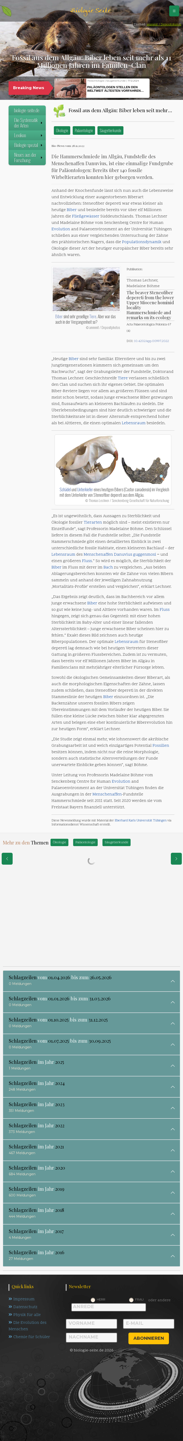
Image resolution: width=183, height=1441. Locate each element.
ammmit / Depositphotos (164, 24)
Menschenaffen (98, 555)
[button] (158, 88)
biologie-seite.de (26, 110)
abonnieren (148, 1338)
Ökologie (62, 130)
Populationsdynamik (142, 242)
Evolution (60, 229)
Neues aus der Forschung (28, 157)
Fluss (87, 561)
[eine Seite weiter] (176, 859)
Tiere (92, 316)
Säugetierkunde (110, 130)
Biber (72, 210)
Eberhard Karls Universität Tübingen (141, 820)
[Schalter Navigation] (174, 10)
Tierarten (93, 522)
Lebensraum (134, 423)
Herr (101, 1299)
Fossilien (160, 746)
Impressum (22, 1299)
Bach (108, 567)
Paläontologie (84, 130)
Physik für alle (25, 1315)
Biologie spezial (28, 145)
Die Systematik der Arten (28, 122)
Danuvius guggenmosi (135, 555)
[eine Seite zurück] (7, 859)
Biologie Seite (90, 10)
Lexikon (28, 135)
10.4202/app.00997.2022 (151, 341)
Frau (139, 1299)
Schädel (65, 489)
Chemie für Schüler (29, 1337)
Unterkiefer (85, 489)
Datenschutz (23, 1307)
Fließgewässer (85, 216)
